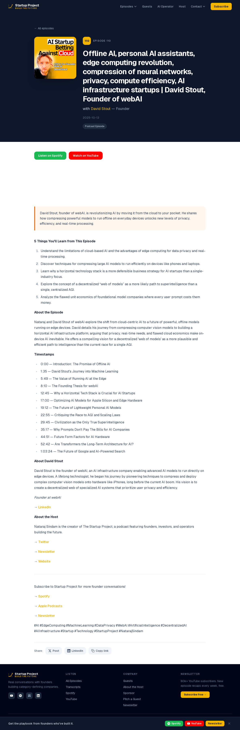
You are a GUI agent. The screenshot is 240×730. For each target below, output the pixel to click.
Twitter (43, 542)
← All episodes (44, 28)
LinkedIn (44, 507)
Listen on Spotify (50, 155)
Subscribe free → (195, 694)
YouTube (71, 699)
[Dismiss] (229, 723)
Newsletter (46, 552)
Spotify (44, 596)
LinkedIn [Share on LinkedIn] (75, 651)
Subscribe (221, 6)
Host (182, 6)
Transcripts (73, 687)
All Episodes (74, 681)
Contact (198, 6)
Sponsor (129, 693)
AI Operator (165, 6)
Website (44, 561)
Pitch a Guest (132, 699)
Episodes (128, 6)
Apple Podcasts (50, 606)
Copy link (100, 651)
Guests (147, 6)
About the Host (133, 687)
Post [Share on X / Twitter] (53, 651)
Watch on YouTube (86, 155)
